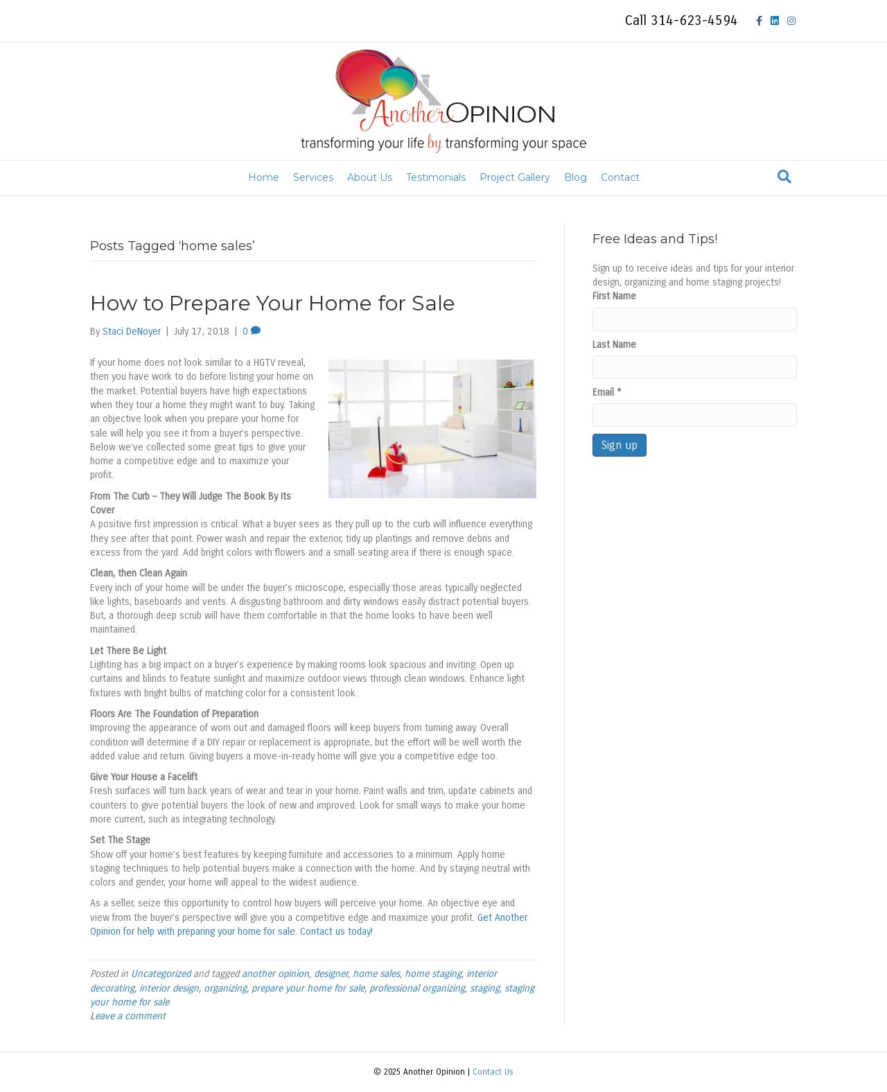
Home (263, 177)
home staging (433, 974)
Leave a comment (128, 1016)
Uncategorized (161, 974)
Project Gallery (515, 177)
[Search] (784, 176)
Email (607, 392)
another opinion (275, 974)
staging (485, 988)
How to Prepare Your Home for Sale (272, 303)
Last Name (614, 345)
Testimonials (436, 177)
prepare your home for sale (308, 988)
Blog (575, 177)
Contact (620, 177)
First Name (614, 296)
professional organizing (417, 988)
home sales (376, 974)
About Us (369, 177)
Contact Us (493, 1072)
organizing (225, 988)
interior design (169, 988)
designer (331, 974)
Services (313, 177)
